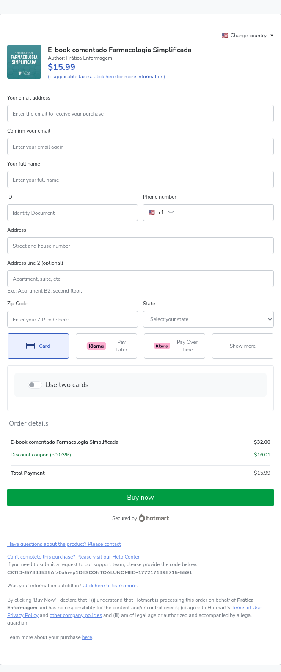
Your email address (28, 97)
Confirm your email (28, 130)
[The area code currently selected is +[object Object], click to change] (162, 212)
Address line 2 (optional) (35, 263)
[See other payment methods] (242, 346)
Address (16, 230)
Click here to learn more (110, 585)
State (149, 303)
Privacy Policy (23, 615)
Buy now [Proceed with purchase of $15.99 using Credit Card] (140, 497)
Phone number (159, 197)
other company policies (76, 615)
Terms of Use (246, 607)
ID (9, 197)
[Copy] (100, 572)
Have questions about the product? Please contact (64, 544)
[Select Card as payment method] (38, 346)
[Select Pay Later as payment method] (106, 346)
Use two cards (67, 385)
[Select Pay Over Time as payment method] (174, 346)
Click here (104, 76)
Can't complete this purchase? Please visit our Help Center (73, 556)
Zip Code (17, 303)
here (87, 637)
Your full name (23, 163)
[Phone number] (227, 212)
